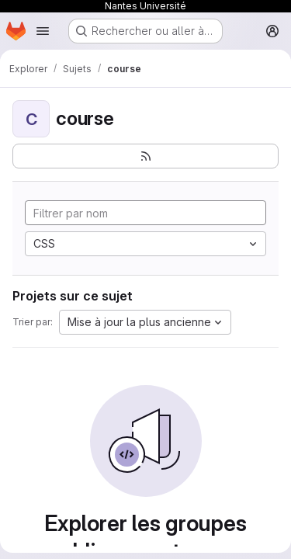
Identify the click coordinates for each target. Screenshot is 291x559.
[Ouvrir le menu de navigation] (42, 31)
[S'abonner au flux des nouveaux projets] (145, 156)
